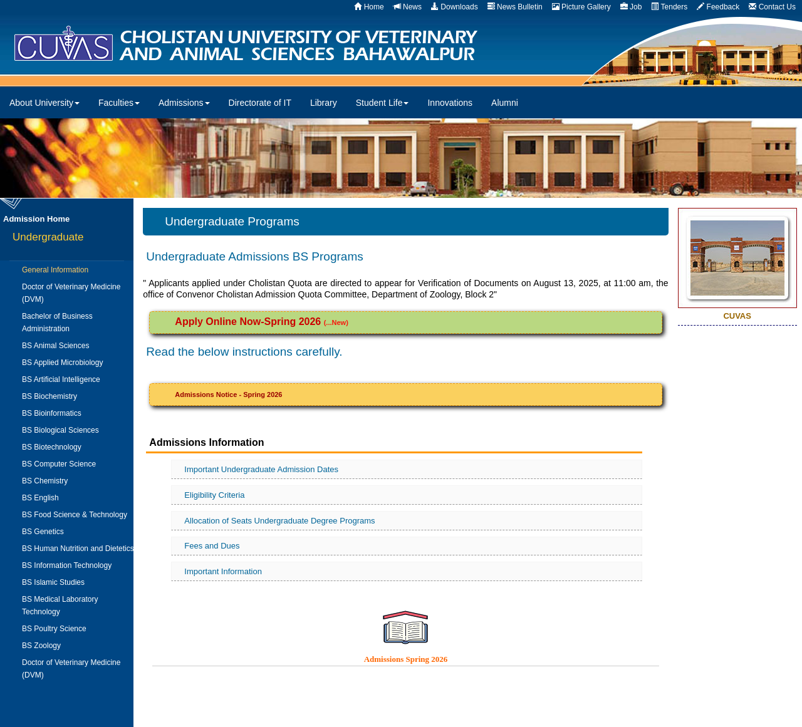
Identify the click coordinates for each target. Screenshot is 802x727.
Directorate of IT (260, 103)
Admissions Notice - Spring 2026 (228, 394)
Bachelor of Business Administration (57, 322)
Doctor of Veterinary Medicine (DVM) (71, 293)
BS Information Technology (67, 565)
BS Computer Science (59, 464)
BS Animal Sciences (55, 345)
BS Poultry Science (54, 628)
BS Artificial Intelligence (61, 379)
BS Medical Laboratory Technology (60, 605)
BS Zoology (41, 645)
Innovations (449, 103)
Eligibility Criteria (214, 495)
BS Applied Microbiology (62, 362)
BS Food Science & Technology (74, 514)
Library (323, 103)
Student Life (382, 103)
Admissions (184, 103)
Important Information (223, 571)
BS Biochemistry (49, 396)
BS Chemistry (45, 481)
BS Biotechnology (51, 447)
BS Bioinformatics (51, 413)
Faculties (119, 103)
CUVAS (280, 43)
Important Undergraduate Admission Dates (261, 469)
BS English (40, 497)
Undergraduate (48, 237)
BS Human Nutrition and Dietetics (78, 548)
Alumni (504, 103)
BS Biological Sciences (60, 430)
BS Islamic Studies (53, 582)
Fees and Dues (211, 545)
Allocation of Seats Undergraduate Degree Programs (279, 520)
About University (44, 103)
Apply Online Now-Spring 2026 (249, 321)
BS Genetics (43, 531)
